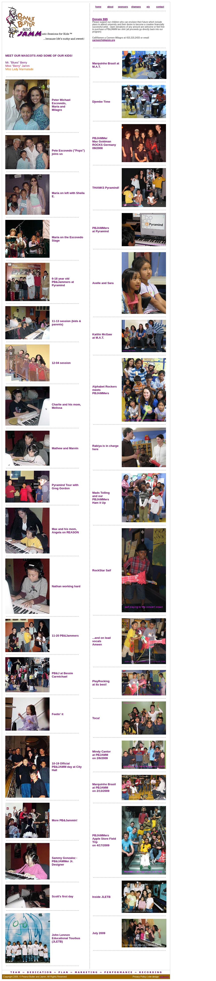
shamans (136, 7)
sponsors (123, 7)
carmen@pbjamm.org (103, 40)
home (98, 7)
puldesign (164, 976)
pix (148, 7)
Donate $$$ (100, 19)
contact (160, 7)
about (110, 7)
